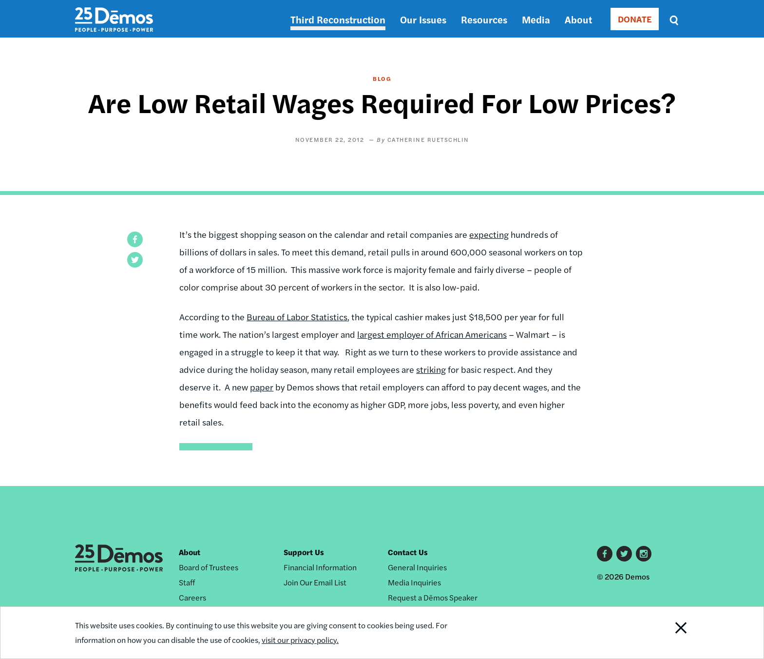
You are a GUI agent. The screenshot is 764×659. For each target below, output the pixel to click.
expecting (489, 234)
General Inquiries (417, 567)
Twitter (624, 554)
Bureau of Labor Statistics (297, 316)
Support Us (304, 552)
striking (431, 369)
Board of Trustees (208, 567)
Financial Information (320, 567)
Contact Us (408, 552)
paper (261, 387)
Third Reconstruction (337, 19)
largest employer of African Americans (432, 334)
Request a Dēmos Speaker (433, 597)
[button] (135, 239)
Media (536, 19)
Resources (484, 19)
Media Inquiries (414, 582)
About (578, 19)
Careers (192, 597)
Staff (187, 582)
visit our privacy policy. (300, 639)
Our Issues (423, 19)
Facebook (604, 554)
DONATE (634, 19)
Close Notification (669, 633)
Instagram (643, 554)
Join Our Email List (315, 582)
